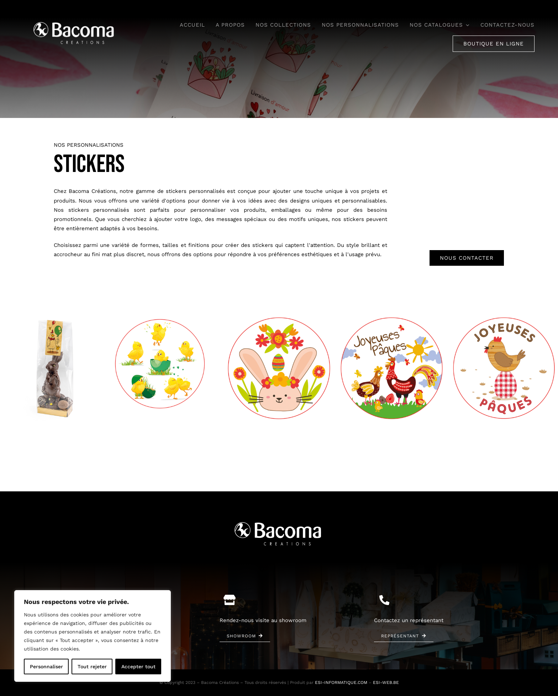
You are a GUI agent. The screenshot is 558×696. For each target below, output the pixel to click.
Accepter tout (138, 666)
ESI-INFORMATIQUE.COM (341, 682)
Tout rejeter (92, 666)
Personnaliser (46, 666)
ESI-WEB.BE (386, 682)
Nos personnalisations (88, 145)
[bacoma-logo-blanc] (74, 21)
